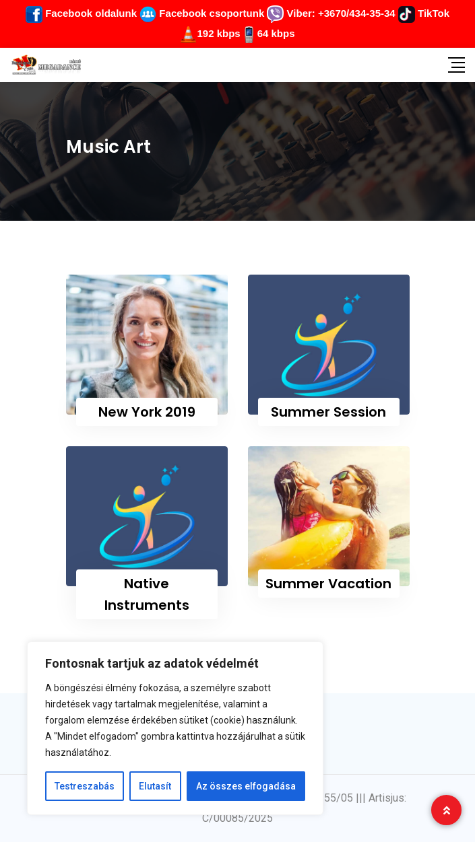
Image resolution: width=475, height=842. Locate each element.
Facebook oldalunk (81, 13)
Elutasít (155, 786)
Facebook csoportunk (201, 13)
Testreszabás (85, 786)
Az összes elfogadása (246, 786)
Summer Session (328, 411)
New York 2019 (146, 411)
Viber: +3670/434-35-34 (331, 13)
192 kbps (218, 33)
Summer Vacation (328, 583)
